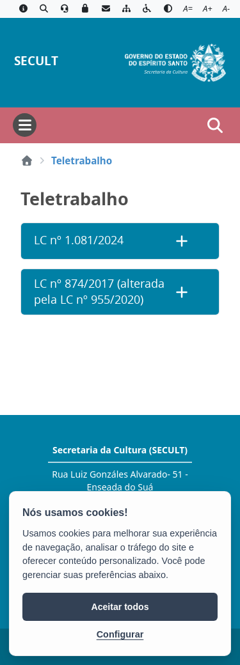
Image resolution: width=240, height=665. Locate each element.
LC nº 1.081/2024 (79, 240)
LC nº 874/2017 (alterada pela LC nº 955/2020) (99, 291)
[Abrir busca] (215, 125)
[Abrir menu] (24, 125)
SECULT (36, 60)
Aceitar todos (120, 607)
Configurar (120, 634)
